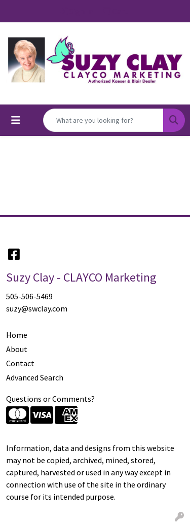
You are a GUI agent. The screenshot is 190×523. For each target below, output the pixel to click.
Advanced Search (34, 377)
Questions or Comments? (50, 399)
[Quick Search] (103, 120)
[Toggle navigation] (15, 120)
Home (16, 335)
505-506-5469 (29, 296)
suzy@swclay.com (36, 308)
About (16, 349)
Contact (20, 363)
